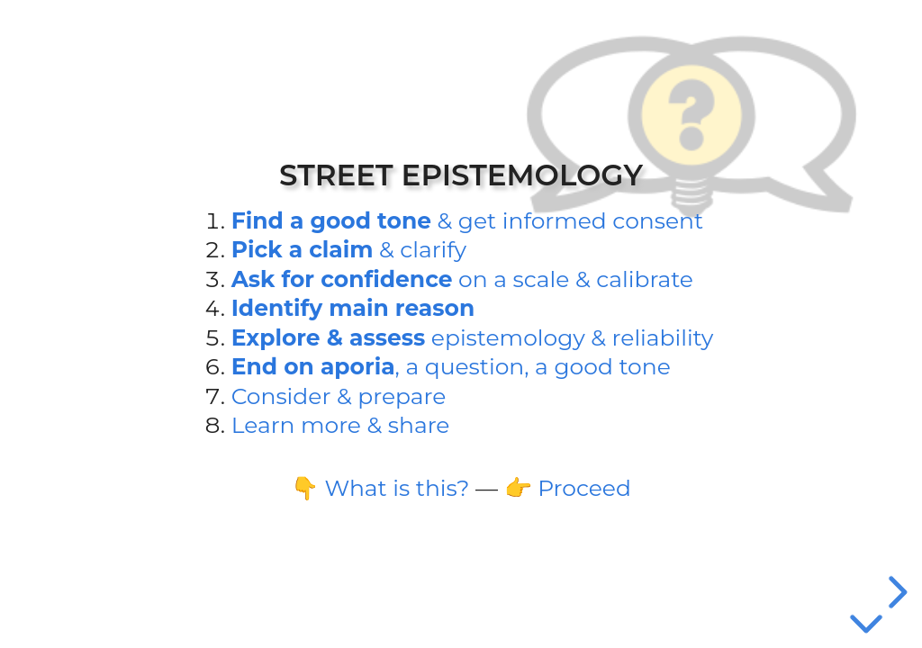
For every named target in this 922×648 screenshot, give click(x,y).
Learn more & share (340, 424)
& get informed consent (467, 220)
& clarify (348, 249)
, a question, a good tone (451, 366)
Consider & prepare (339, 396)
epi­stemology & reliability (472, 337)
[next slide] (895, 592)
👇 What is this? (380, 487)
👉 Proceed (567, 487)
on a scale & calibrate (462, 279)
